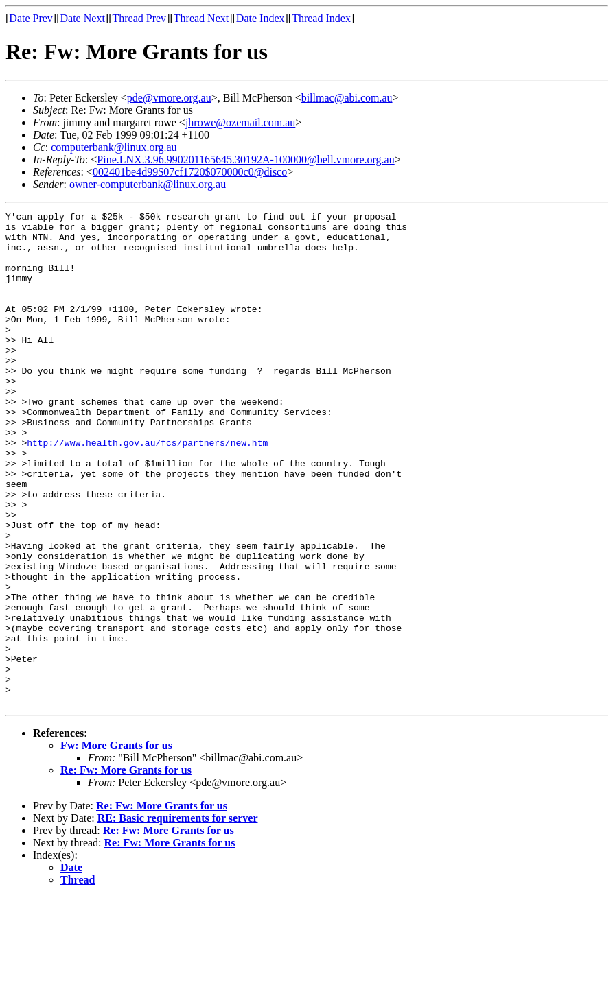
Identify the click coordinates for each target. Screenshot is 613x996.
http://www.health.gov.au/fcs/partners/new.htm (147, 490)
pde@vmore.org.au (169, 98)
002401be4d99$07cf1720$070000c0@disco (190, 172)
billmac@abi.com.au (347, 98)
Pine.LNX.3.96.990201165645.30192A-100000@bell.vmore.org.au (245, 159)
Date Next (82, 18)
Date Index (260, 18)
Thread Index (321, 18)
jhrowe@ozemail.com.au (240, 122)
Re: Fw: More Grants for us (126, 869)
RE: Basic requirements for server (177, 917)
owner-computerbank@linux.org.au (147, 184)
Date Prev (31, 18)
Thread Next (201, 18)
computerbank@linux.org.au (113, 147)
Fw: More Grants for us (116, 844)
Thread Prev (139, 18)
